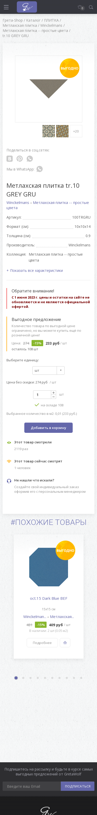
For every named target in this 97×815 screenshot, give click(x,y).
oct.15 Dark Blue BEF (48, 598)
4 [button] (38, 678)
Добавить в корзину (48, 427)
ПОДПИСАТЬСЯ (78, 786)
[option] (48, 596)
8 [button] (67, 678)
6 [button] (52, 678)
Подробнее (42, 642)
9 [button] (74, 678)
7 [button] (60, 678)
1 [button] (16, 678)
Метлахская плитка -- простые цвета (47, 205)
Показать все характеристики (36, 270)
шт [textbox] (37, 370)
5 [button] (45, 678)
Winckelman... (35, 616)
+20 (76, 131)
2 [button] (23, 678)
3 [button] (31, 678)
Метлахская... (62, 616)
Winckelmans (18, 202)
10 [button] (81, 678)
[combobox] (48, 370)
